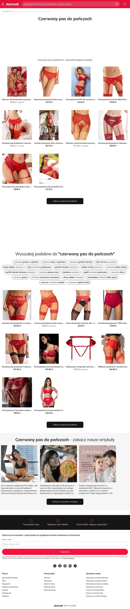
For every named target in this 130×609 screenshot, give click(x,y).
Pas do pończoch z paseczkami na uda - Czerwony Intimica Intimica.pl (27, 187)
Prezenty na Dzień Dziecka (96, 596)
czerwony (81, 262)
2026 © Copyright (70, 606)
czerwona (13, 267)
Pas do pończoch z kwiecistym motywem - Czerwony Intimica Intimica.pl (28, 410)
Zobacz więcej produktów (65, 201)
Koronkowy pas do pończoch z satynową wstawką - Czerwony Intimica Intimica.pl (31, 367)
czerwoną (39, 267)
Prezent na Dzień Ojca (94, 593)
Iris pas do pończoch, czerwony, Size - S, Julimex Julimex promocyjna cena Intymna (96, 323)
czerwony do (26, 262)
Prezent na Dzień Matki (95, 590)
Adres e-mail (6, 539)
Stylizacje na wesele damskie (97, 578)
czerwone (106, 262)
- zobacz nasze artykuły (65, 439)
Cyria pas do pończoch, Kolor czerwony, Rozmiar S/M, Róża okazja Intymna (61, 143)
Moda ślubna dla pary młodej (97, 584)
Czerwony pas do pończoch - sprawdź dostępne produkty (65, 60)
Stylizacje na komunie (94, 587)
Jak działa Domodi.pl (10, 578)
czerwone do (54, 262)
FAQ (3, 581)
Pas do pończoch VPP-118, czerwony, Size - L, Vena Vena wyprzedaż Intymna (94, 99)
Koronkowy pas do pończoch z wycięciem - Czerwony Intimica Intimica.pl (28, 323)
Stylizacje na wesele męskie (96, 581)
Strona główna (7, 11)
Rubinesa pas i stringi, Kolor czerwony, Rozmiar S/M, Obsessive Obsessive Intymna (96, 367)
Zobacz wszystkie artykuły (65, 501)
